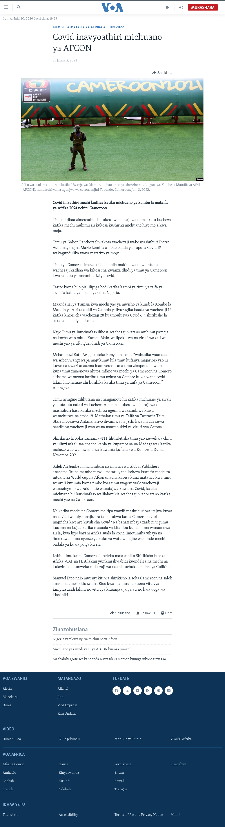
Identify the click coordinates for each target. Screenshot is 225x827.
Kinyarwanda (69, 773)
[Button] (162, 73)
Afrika (8, 688)
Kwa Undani (67, 714)
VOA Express (67, 705)
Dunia (7, 705)
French (8, 789)
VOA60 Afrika (181, 739)
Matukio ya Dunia (127, 739)
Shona (119, 773)
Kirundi (65, 781)
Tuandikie (10, 814)
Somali (119, 781)
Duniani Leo (12, 739)
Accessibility (68, 814)
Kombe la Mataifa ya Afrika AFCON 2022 (88, 27)
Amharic (9, 773)
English (8, 781)
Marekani (10, 697)
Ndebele (65, 789)
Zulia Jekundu (69, 739)
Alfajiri (63, 688)
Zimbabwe (179, 764)
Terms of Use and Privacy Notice (138, 814)
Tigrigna (120, 789)
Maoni (175, 814)
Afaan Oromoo (13, 764)
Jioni (61, 697)
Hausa (63, 764)
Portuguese (122, 764)
